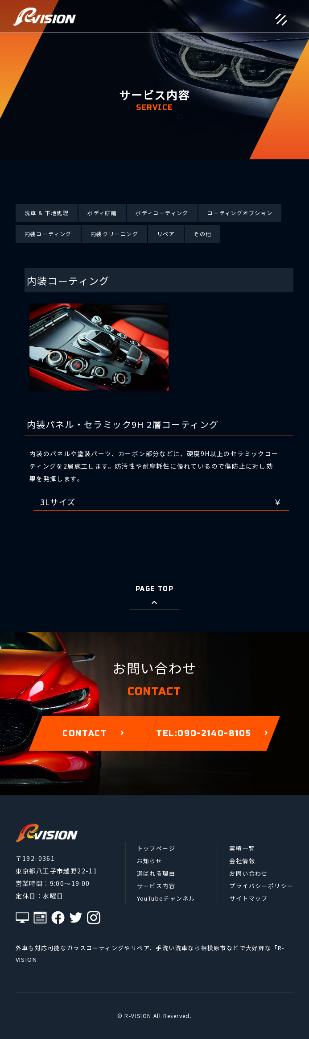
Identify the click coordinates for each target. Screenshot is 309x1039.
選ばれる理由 (156, 873)
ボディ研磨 (102, 212)
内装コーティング (48, 233)
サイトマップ (248, 898)
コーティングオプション (239, 212)
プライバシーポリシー (261, 885)
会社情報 (242, 860)
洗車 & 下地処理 (47, 212)
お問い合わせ (248, 873)
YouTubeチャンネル (166, 898)
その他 (202, 233)
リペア (166, 233)
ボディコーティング (162, 212)
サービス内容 (156, 885)
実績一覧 (242, 848)
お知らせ (150, 860)
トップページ (156, 848)
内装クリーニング (114, 233)
